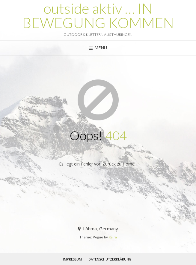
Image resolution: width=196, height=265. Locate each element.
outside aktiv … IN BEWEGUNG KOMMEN (98, 15)
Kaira (113, 237)
